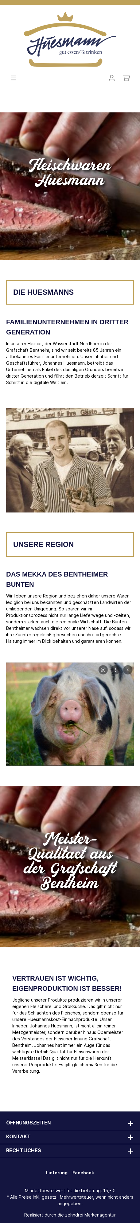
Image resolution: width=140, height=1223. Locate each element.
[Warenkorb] (126, 78)
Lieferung (57, 1172)
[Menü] (13, 78)
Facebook (83, 1172)
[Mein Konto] (111, 78)
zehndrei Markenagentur (90, 1214)
